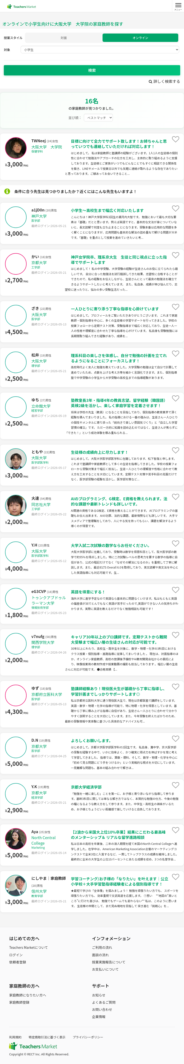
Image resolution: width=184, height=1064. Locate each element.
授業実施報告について (109, 962)
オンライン (140, 37)
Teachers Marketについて (28, 947)
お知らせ (98, 995)
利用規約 (15, 1037)
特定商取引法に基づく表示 (47, 1037)
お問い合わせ (102, 1009)
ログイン (16, 954)
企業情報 (98, 1016)
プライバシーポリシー (88, 1037)
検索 (92, 70)
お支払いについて (105, 969)
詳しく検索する (164, 81)
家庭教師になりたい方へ (27, 995)
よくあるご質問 (103, 1002)
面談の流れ (100, 954)
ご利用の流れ (102, 947)
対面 (64, 37)
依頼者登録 (17, 962)
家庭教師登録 (19, 1002)
